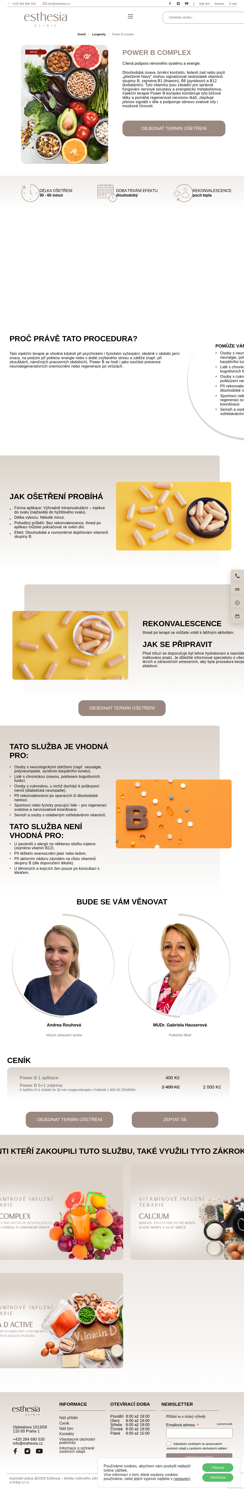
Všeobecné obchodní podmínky (77, 1442)
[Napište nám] (237, 589)
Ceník (64, 1424)
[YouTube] (39, 1452)
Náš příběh (68, 1419)
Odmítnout (217, 1477)
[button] (130, 17)
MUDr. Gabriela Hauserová (180, 1025)
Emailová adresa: (182, 1426)
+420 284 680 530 (24, 3)
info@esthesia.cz (59, 3)
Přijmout (217, 1467)
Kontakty (66, 1435)
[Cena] (237, 603)
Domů (82, 34)
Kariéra (219, 3)
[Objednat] (237, 616)
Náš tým (204, 3)
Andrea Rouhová (64, 1025)
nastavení (182, 1479)
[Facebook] (15, 1452)
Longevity (99, 34)
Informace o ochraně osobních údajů (76, 1451)
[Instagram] (27, 1452)
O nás (233, 3)
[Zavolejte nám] (237, 576)
